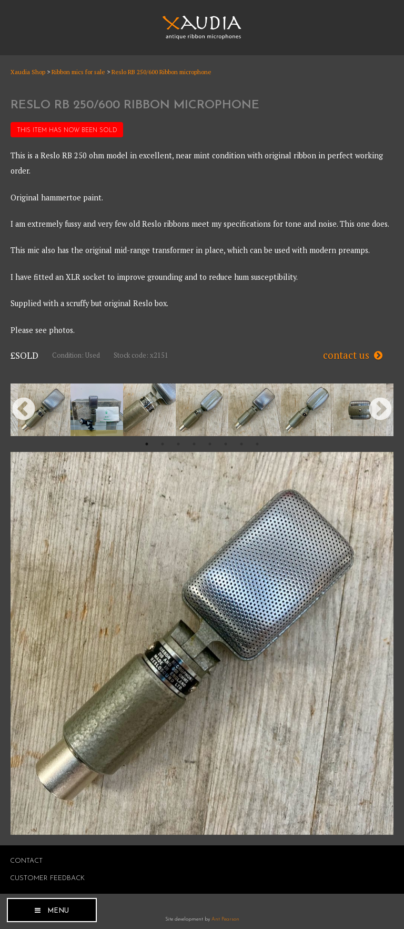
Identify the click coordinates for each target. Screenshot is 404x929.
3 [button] (178, 444)
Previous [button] (24, 410)
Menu (58, 910)
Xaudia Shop (28, 72)
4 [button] (194, 444)
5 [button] (210, 444)
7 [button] (241, 444)
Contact (26, 860)
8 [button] (257, 444)
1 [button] (147, 444)
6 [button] (225, 444)
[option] (44, 409)
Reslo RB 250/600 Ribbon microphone (161, 72)
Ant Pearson (225, 919)
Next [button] (380, 410)
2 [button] (162, 444)
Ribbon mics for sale (78, 72)
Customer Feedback (47, 878)
